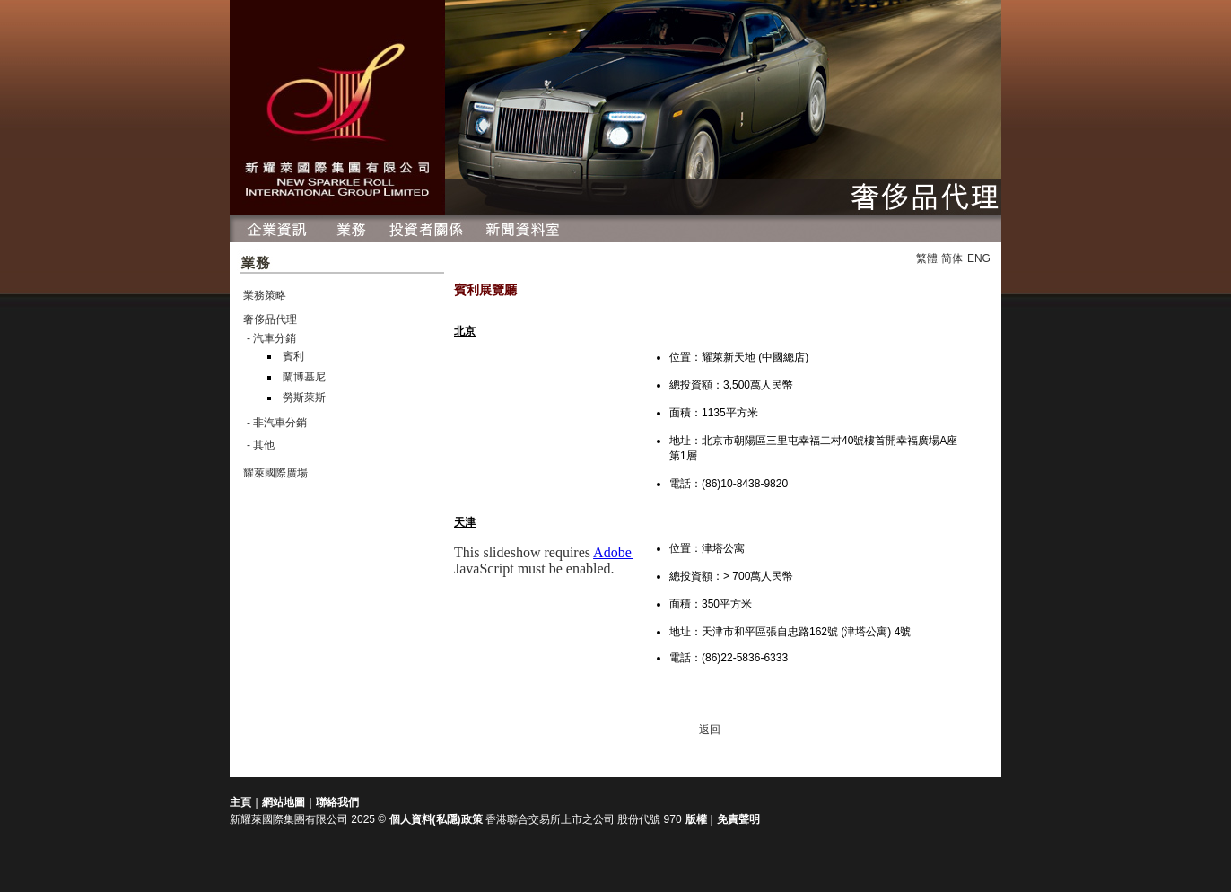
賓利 (293, 356)
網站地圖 (283, 802)
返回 (709, 729)
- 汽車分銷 (271, 338)
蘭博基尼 (304, 377)
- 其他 (261, 445)
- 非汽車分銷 (277, 422)
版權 (697, 819)
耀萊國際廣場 (275, 473)
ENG (979, 258)
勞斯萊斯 (304, 397)
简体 (952, 258)
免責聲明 (738, 819)
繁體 (927, 258)
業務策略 (264, 295)
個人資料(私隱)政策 (436, 819)
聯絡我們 (337, 802)
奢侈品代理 (270, 319)
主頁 (240, 802)
